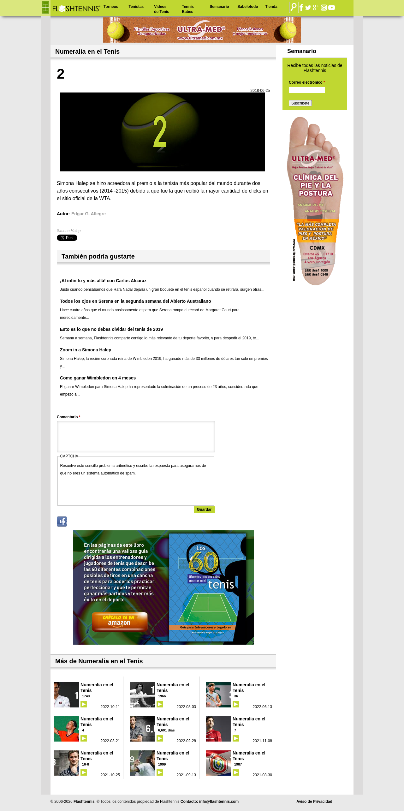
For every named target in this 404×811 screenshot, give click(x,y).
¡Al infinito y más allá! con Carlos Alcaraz (103, 280)
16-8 (85, 764)
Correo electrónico (307, 82)
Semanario (219, 6)
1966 (162, 696)
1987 (238, 764)
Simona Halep (68, 231)
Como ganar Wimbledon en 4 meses (98, 377)
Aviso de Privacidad (314, 801)
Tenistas (136, 6)
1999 (162, 764)
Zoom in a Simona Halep (85, 349)
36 (236, 696)
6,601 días (166, 730)
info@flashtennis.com (219, 801)
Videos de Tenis (161, 9)
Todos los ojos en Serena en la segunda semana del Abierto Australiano (135, 301)
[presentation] (108, 489)
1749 (86, 696)
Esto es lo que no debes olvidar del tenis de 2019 (111, 329)
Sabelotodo (247, 6)
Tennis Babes (188, 9)
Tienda (271, 6)
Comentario (68, 417)
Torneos (111, 6)
